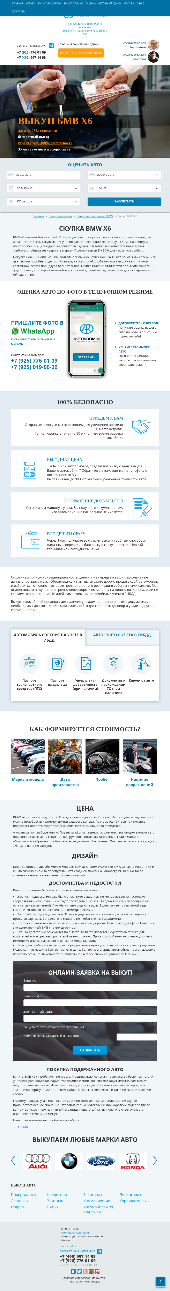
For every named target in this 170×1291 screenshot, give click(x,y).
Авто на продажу (109, 3)
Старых (17, 1206)
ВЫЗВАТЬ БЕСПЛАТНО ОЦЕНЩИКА (81, 53)
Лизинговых (131, 1194)
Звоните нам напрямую (77, 1251)
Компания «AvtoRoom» (75, 1233)
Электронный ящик (39, 1011)
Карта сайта (68, 1246)
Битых (52, 1206)
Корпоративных (134, 1200)
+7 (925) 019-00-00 (34, 367)
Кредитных (57, 1194)
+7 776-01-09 (31, 52)
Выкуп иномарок (49, 3)
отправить (86, 357)
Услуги (30, 3)
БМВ (24, 1127)
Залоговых (93, 1194)
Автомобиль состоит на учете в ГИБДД (48, 637)
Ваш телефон (34, 996)
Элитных (55, 1200)
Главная (17, 3)
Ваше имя (32, 980)
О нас (140, 3)
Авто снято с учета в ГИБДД (122, 634)
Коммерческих (96, 1200)
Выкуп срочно (73, 3)
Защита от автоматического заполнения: (54, 1027)
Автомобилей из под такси (98, 1209)
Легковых (19, 1200)
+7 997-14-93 (31, 57)
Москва (129, 3)
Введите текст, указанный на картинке (52, 1036)
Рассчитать (124, 201)
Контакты (18, 11)
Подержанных (24, 1194)
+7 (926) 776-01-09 (34, 360)
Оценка (91, 3)
